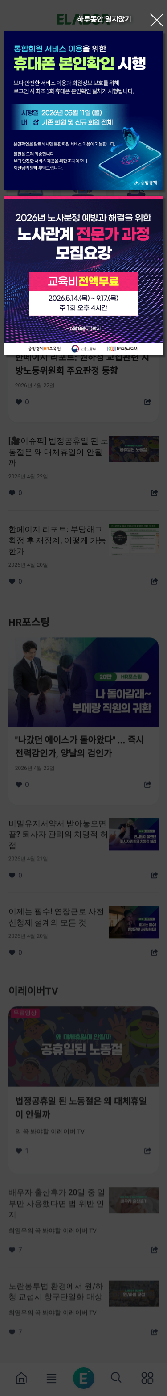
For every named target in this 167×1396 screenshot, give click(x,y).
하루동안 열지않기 (104, 19)
